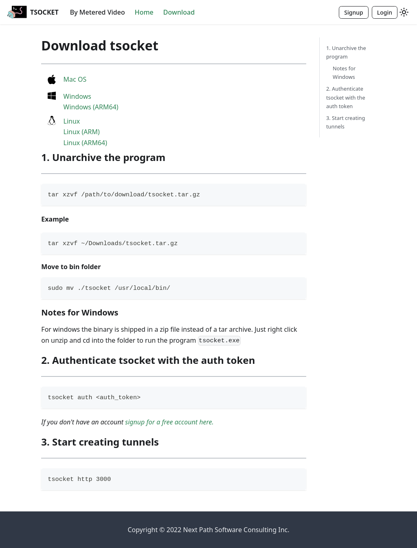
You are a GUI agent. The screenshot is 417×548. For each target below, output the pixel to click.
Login (384, 12)
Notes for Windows (344, 72)
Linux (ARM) (82, 131)
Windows (77, 96)
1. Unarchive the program (346, 52)
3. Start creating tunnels (345, 122)
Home (144, 12)
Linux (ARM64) (86, 142)
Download (179, 12)
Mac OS (75, 79)
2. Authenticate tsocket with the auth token (345, 97)
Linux (72, 121)
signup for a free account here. (169, 422)
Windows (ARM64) (91, 106)
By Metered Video (97, 12)
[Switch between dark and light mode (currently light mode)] (403, 12)
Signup (353, 12)
